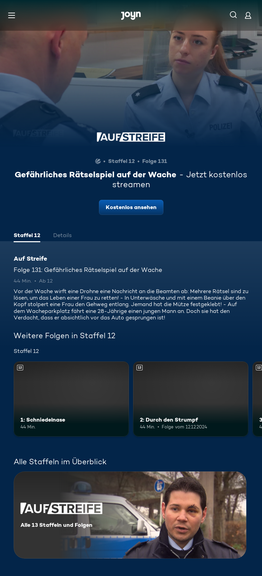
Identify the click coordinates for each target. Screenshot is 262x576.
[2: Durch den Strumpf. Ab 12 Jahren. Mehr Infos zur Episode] (190, 399)
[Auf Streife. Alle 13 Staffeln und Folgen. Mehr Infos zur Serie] (130, 515)
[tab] (27, 236)
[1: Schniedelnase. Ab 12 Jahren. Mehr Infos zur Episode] (71, 399)
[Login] (248, 15)
